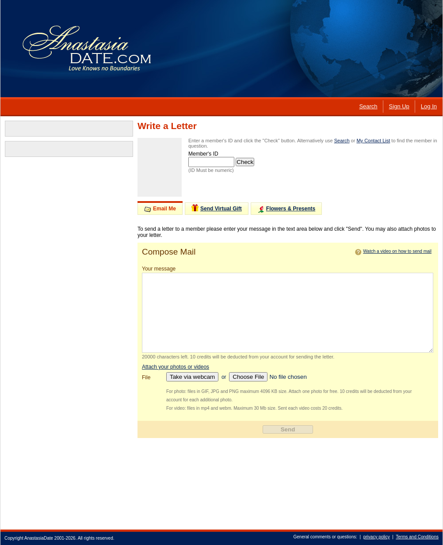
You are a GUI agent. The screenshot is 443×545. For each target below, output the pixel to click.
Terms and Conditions (417, 536)
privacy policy (376, 536)
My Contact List (373, 140)
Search (342, 140)
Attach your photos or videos (175, 367)
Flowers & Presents (286, 209)
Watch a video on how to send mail (397, 251)
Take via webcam (192, 376)
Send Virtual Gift (216, 208)
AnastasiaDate (38, 538)
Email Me (160, 209)
